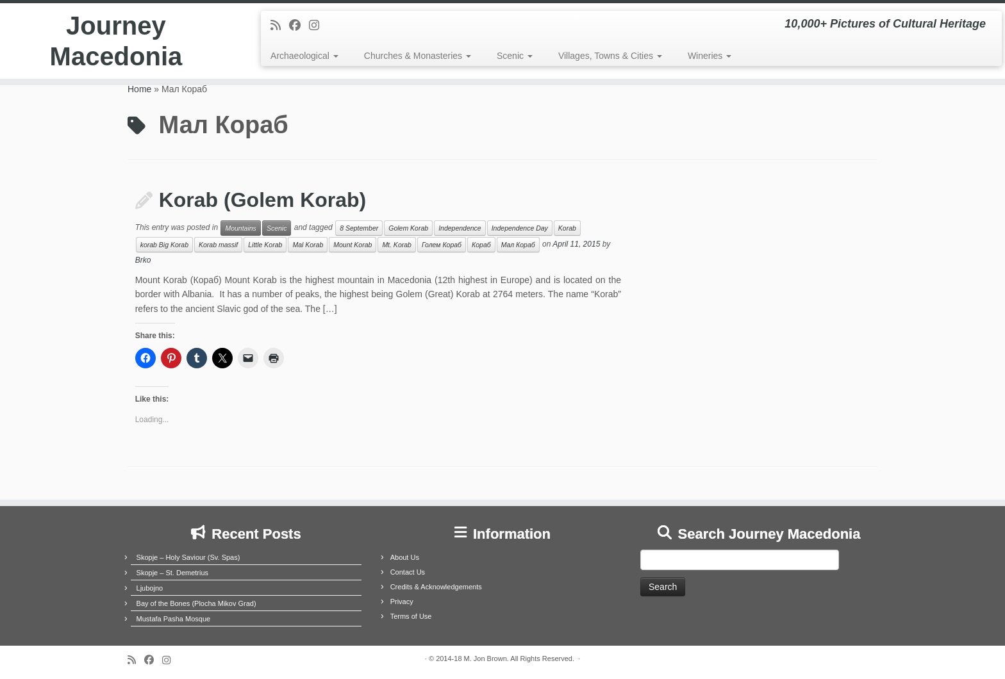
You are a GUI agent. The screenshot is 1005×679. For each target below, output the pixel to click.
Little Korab (265, 245)
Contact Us (407, 572)
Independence (459, 228)
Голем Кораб (441, 245)
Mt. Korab (396, 245)
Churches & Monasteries (417, 56)
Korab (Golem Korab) (263, 199)
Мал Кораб (518, 245)
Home (139, 89)
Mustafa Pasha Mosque (174, 619)
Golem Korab (408, 228)
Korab (567, 228)
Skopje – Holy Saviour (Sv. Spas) (188, 557)
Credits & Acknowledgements (436, 587)
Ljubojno (150, 588)
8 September (359, 228)
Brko (143, 260)
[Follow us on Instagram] (318, 25)
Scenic (515, 56)
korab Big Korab (164, 245)
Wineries (709, 56)
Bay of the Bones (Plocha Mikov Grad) (196, 603)
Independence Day (520, 228)
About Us (404, 557)
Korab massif (218, 245)
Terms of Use (411, 616)
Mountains (240, 228)
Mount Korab (352, 245)
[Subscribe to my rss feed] (279, 25)
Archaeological (304, 56)
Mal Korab (307, 245)
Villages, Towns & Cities (610, 56)
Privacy (401, 601)
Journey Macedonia (116, 41)
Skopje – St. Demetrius (173, 573)
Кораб (481, 245)
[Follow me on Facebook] (299, 25)
